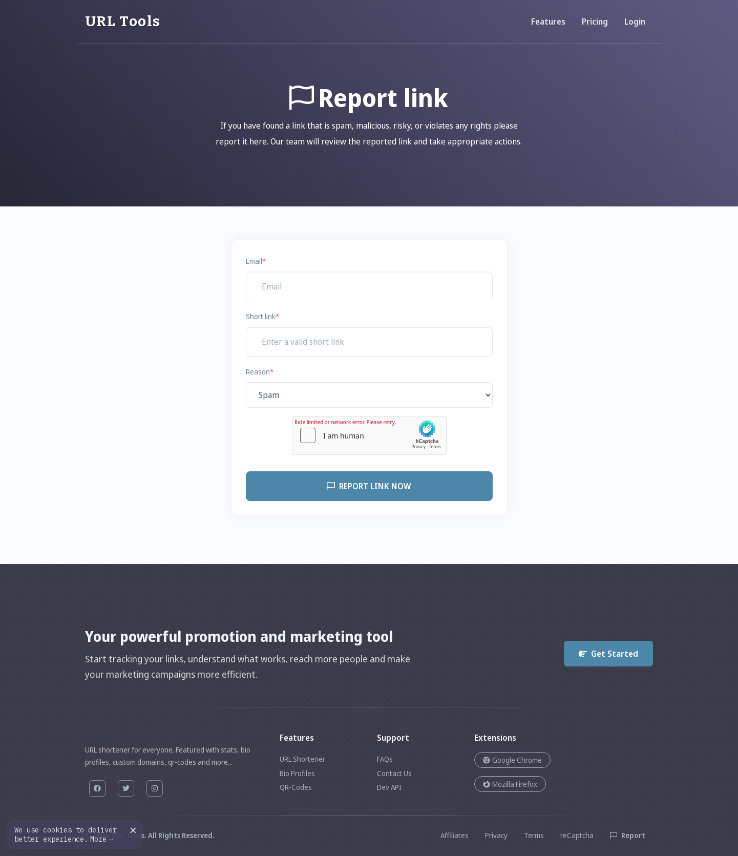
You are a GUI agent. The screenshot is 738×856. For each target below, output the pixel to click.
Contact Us (394, 773)
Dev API (389, 787)
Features (548, 21)
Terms (534, 835)
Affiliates (454, 835)
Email (256, 261)
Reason (259, 372)
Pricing (595, 21)
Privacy (496, 835)
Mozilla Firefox (510, 784)
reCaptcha (577, 835)
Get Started (608, 653)
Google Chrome (512, 760)
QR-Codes (296, 787)
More (101, 839)
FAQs (385, 759)
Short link (262, 316)
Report (627, 835)
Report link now (369, 486)
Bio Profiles (297, 773)
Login (634, 21)
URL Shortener (302, 759)
